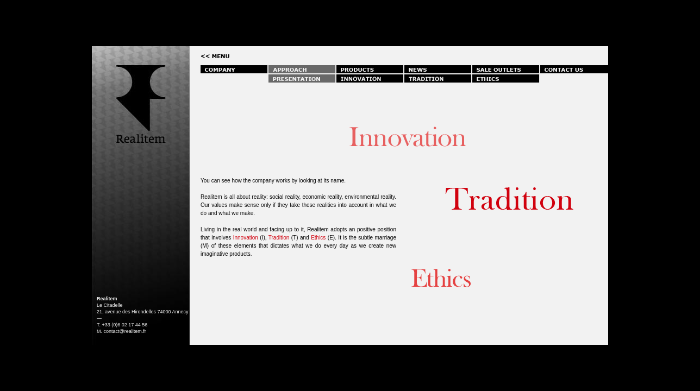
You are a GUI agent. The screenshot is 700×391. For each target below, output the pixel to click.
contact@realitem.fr (125, 331)
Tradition (279, 238)
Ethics (318, 238)
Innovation (246, 238)
